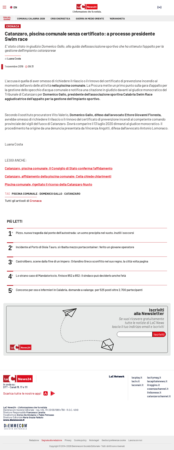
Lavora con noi (135, 440)
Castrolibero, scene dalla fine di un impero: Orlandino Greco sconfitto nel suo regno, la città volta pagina (82, 261)
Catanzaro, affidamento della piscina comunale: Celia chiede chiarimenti (58, 176)
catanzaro (72, 193)
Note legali (94, 440)
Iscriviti (159, 334)
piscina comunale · (25, 193)
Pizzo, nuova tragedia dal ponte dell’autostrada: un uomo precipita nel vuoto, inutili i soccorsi (75, 232)
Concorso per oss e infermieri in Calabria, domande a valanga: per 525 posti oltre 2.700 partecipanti (79, 290)
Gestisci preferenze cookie (114, 440)
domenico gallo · (51, 193)
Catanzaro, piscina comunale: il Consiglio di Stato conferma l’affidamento (59, 168)
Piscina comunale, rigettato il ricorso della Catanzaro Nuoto (48, 184)
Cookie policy (80, 440)
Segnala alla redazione (51, 440)
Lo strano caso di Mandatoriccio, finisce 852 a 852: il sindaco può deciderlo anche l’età (71, 275)
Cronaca (35, 201)
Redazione (34, 440)
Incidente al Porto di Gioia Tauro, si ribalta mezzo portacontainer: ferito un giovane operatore (75, 247)
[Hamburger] (4, 7)
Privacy (68, 440)
